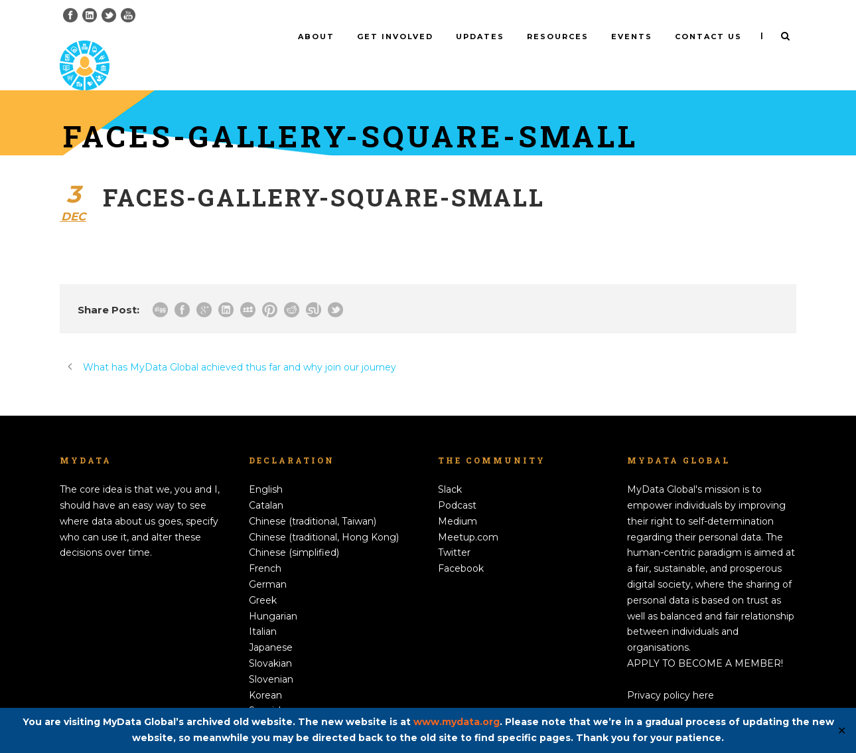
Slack (450, 467)
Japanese (271, 625)
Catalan (266, 483)
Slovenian (271, 657)
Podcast (457, 483)
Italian (263, 610)
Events (631, 36)
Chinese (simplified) (294, 531)
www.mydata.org (456, 722)
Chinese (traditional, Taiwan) (312, 499)
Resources (558, 36)
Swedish (268, 705)
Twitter (454, 531)
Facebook (461, 546)
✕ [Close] (841, 730)
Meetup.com (468, 515)
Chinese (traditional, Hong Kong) (324, 515)
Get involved (395, 36)
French (265, 546)
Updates (480, 36)
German (268, 562)
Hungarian (273, 594)
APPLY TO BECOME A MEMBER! (705, 641)
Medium (457, 499)
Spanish (267, 689)
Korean (265, 673)
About (316, 36)
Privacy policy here (670, 673)
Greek (263, 578)
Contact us (708, 36)
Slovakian (270, 641)
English (266, 467)
